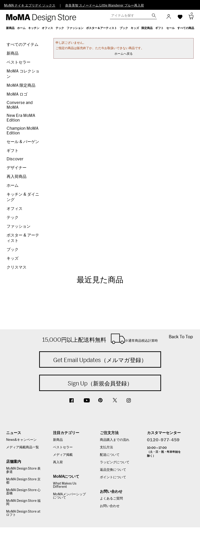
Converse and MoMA (20, 105)
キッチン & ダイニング (23, 197)
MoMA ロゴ (17, 94)
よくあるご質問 (111, 498)
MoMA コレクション (23, 74)
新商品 (13, 53)
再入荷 (58, 462)
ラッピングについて (114, 462)
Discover (15, 159)
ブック (13, 250)
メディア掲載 (63, 454)
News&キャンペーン (21, 440)
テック (13, 217)
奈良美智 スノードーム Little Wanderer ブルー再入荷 (104, 5)
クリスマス (16, 267)
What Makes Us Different (64, 485)
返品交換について (113, 469)
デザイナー (16, 168)
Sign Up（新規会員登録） (100, 383)
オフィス (15, 209)
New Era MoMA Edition (21, 118)
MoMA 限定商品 (21, 85)
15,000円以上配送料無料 (100, 339)
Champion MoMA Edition (22, 130)
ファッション (18, 226)
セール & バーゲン (23, 142)
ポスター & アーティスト (23, 238)
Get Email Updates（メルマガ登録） (100, 360)
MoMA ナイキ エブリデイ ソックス (29, 5)
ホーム (13, 185)
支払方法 (106, 447)
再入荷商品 (16, 177)
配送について (110, 454)
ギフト (13, 151)
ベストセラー (18, 62)
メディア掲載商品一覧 (22, 447)
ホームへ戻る (123, 53)
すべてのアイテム (22, 45)
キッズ (13, 258)
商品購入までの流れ (114, 440)
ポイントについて (113, 477)
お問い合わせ (110, 506)
